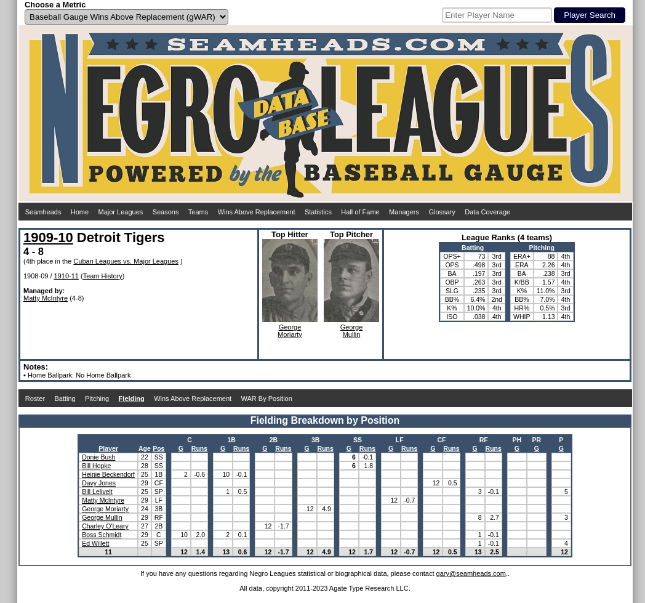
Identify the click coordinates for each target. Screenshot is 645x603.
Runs (199, 448)
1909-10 (48, 237)
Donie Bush (98, 457)
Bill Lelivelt (97, 491)
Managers (404, 212)
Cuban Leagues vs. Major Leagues (125, 261)
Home (80, 212)
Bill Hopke (96, 465)
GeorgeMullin (351, 330)
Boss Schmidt (101, 534)
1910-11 (66, 276)
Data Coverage (487, 212)
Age (144, 448)
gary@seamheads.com (471, 573)
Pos (158, 448)
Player (108, 448)
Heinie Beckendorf (108, 474)
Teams (198, 212)
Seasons (166, 212)
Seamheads (43, 212)
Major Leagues (120, 212)
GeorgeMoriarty (290, 330)
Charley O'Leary (105, 526)
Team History (102, 276)
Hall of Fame (360, 212)
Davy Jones (99, 483)
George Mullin (102, 517)
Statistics (318, 212)
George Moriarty (105, 508)
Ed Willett (95, 543)
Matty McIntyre (45, 298)
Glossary (441, 212)
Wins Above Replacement (256, 212)
